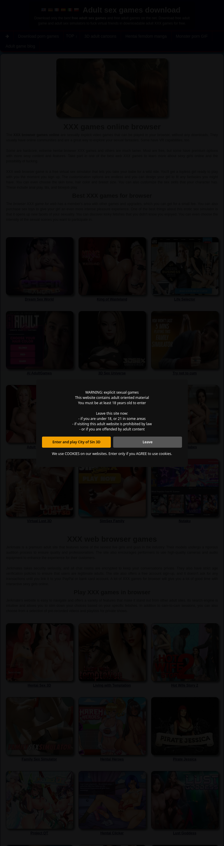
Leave (148, 441)
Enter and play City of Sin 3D (76, 441)
